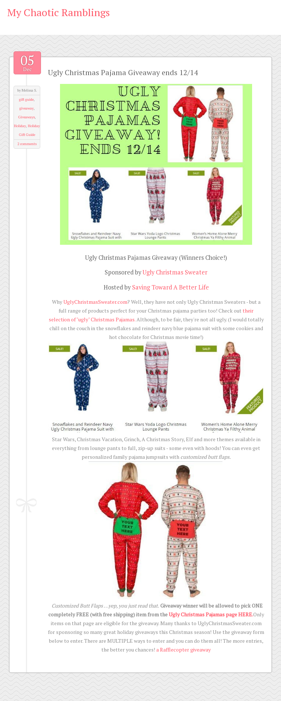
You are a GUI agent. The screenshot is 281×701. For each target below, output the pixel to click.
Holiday (20, 125)
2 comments (27, 143)
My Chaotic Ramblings (58, 12)
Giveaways (26, 117)
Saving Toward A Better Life (170, 287)
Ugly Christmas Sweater (175, 272)
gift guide (26, 99)
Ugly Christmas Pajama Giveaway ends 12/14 (123, 72)
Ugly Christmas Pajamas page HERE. (211, 614)
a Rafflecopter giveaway (183, 649)
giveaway (26, 108)
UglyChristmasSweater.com (95, 301)
